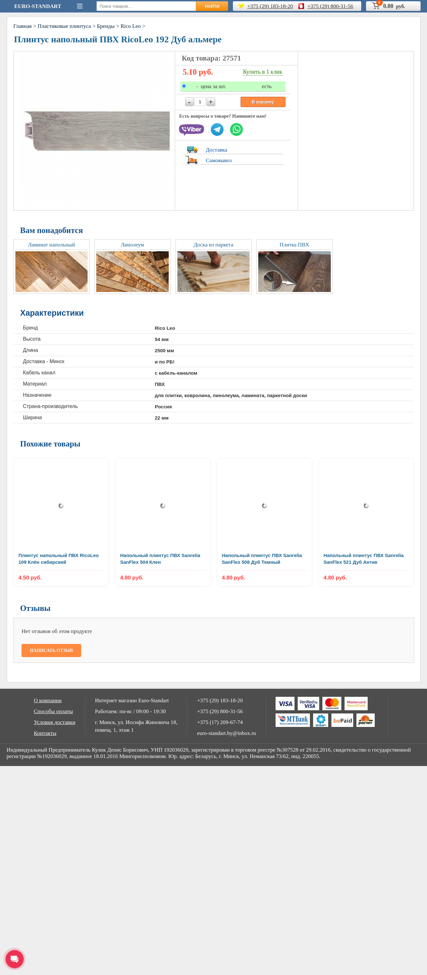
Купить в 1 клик (262, 72)
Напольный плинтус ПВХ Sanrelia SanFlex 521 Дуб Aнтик (364, 559)
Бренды (106, 26)
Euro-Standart (37, 6)
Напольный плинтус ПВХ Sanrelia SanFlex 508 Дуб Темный (262, 559)
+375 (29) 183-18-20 (270, 6)
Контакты (45, 733)
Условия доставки (54, 722)
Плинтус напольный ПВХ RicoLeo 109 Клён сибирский (59, 559)
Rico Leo (131, 26)
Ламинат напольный (51, 245)
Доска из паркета (213, 245)
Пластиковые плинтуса (64, 26)
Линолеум (132, 245)
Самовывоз (219, 160)
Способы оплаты (53, 711)
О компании (48, 700)
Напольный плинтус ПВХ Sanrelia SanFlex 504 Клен (160, 559)
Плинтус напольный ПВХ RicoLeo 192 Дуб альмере (118, 39)
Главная (22, 26)
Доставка (216, 150)
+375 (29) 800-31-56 (330, 6)
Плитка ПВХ (294, 245)
